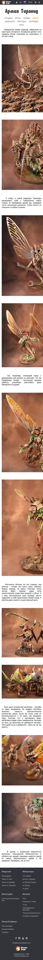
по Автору (26, 885)
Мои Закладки (7, 926)
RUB (30, 2)
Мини (36, 18)
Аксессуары (7, 894)
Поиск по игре (7, 879)
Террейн (33, 22)
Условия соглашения (30, 916)
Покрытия (6, 872)
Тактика (21, 22)
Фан (21, 25)
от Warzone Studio (29, 882)
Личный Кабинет (8, 929)
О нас (25, 905)
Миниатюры (28, 872)
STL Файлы (27, 876)
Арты (18, 18)
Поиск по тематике (9, 885)
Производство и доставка (29, 909)
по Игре (25, 888)
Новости (10, 22)
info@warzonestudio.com (21, 943)
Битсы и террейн (29, 879)
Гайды (26, 18)
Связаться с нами (29, 902)
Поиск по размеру (8, 882)
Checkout (5, 932)
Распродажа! (6, 876)
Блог (24, 898)
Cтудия (8, 18)
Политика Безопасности (32, 913)
